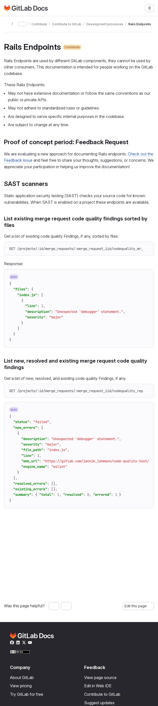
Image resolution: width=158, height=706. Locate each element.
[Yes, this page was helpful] (54, 606)
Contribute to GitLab (102, 694)
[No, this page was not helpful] (66, 606)
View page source (100, 677)
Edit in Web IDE (98, 685)
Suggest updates (99, 702)
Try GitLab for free (26, 694)
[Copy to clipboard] (147, 249)
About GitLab (22, 677)
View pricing (21, 685)
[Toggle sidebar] (7, 24)
